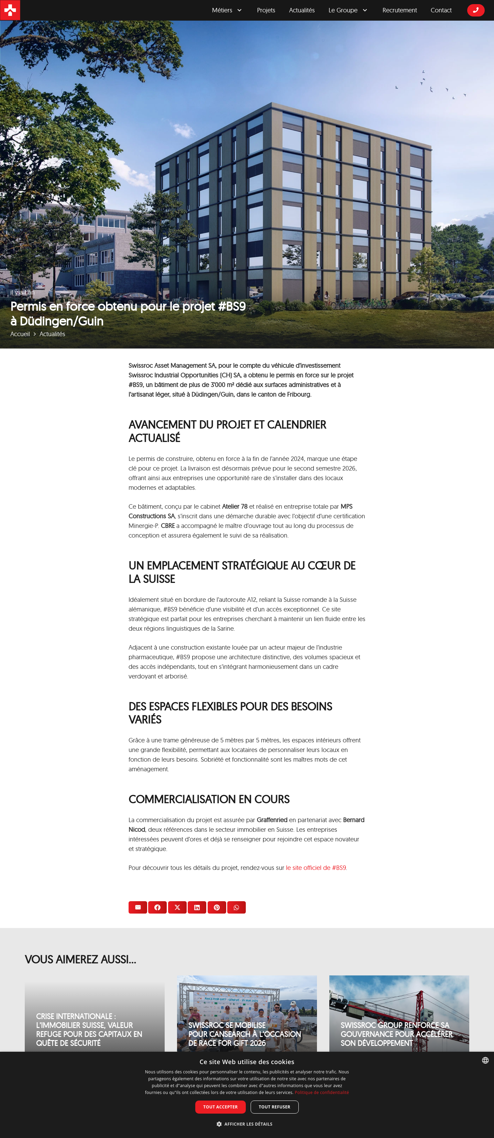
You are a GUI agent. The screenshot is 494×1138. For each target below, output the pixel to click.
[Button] (476, 10)
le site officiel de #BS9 (316, 868)
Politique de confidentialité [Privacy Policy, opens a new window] (322, 1092)
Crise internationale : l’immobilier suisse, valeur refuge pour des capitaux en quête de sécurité (89, 1030)
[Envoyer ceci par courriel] (138, 907)
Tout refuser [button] (274, 1107)
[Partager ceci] (157, 907)
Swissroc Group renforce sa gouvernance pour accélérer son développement (396, 1034)
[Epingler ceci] (217, 907)
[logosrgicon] (10, 10)
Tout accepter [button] (220, 1107)
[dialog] (247, 1095)
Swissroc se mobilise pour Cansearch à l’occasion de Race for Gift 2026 (244, 1034)
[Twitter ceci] (177, 907)
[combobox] (485, 1060)
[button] (247, 1124)
